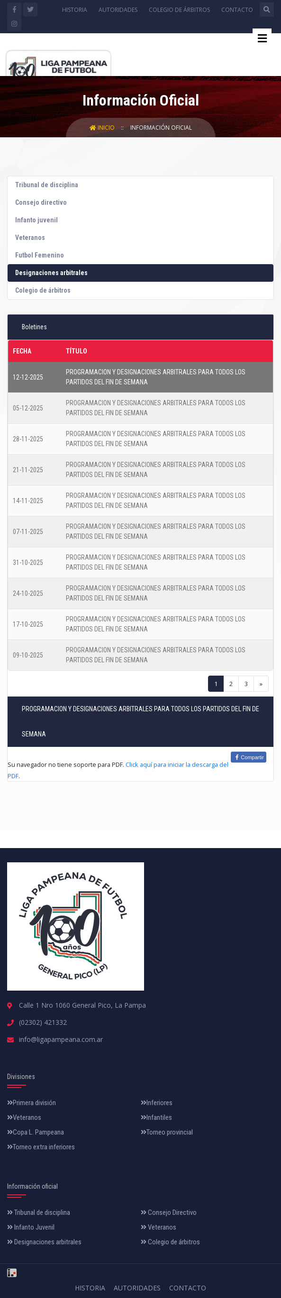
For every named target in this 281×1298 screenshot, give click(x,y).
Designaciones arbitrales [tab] (51, 273)
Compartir (248, 757)
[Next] (261, 684)
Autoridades (118, 10)
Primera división (31, 1102)
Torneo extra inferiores (41, 1147)
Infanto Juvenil (30, 1227)
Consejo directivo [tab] (41, 202)
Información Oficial (161, 128)
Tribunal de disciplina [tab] (46, 185)
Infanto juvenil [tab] (36, 220)
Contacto (237, 10)
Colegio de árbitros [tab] (43, 290)
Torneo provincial (167, 1132)
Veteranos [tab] (30, 237)
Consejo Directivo (169, 1212)
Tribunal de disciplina (38, 1212)
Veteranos (24, 1117)
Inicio (103, 128)
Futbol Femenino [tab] (39, 255)
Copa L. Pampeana (35, 1132)
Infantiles (156, 1117)
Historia (74, 10)
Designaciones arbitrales (44, 1242)
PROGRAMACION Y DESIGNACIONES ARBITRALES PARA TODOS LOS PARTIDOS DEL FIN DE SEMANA (155, 377)
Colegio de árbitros (179, 10)
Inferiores (156, 1102)
